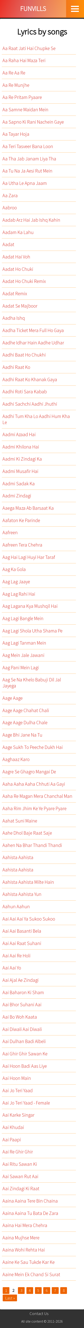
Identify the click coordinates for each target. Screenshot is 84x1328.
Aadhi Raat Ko (16, 367)
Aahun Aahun (16, 907)
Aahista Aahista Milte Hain (28, 882)
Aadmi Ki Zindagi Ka (22, 459)
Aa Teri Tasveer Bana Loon (27, 146)
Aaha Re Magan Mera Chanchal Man (37, 796)
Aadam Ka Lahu (18, 232)
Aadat (8, 244)
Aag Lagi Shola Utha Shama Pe (32, 631)
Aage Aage (12, 698)
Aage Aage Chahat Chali (25, 710)
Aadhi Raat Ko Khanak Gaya (29, 379)
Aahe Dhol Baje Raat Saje (27, 833)
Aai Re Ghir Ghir (17, 1152)
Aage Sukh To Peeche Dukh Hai (32, 747)
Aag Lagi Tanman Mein (24, 643)
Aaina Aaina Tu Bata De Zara (30, 1213)
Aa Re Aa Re (13, 73)
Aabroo (9, 208)
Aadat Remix (14, 294)
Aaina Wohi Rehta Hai (23, 1250)
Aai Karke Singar (18, 1115)
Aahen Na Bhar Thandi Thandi (32, 845)
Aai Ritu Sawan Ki (19, 1164)
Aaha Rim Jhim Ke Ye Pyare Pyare (34, 808)
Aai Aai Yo (11, 968)
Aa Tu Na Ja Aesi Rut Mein (27, 171)
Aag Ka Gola (14, 569)
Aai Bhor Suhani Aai (21, 1005)
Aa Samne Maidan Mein (25, 110)
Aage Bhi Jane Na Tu (22, 735)
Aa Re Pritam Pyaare (22, 97)
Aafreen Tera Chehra (22, 545)
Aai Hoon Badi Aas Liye (24, 1066)
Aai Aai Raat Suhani (21, 943)
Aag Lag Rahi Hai (18, 594)
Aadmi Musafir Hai (20, 471)
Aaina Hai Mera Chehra (24, 1225)
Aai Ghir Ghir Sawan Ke (24, 1054)
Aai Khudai (13, 1127)
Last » (10, 1298)
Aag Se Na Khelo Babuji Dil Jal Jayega (31, 683)
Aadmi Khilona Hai (20, 447)
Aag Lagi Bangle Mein (22, 618)
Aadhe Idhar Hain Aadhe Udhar (33, 343)
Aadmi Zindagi (16, 496)
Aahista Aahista (17, 857)
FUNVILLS (33, 8)
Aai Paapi (11, 1140)
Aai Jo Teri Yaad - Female (26, 1103)
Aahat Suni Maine (19, 821)
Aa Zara (10, 196)
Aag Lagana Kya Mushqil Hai (30, 606)
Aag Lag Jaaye (16, 582)
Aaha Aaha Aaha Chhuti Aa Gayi (33, 784)
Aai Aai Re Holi (16, 956)
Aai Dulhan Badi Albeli (24, 1041)
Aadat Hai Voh (16, 257)
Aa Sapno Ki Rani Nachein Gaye (33, 122)
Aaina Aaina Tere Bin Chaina (30, 1201)
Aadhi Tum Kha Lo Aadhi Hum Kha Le (36, 419)
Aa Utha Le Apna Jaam (24, 183)
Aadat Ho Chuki (17, 269)
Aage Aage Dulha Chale (24, 723)
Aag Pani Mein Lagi (20, 668)
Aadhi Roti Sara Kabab (24, 392)
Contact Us (39, 1313)
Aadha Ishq (13, 318)
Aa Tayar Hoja (15, 134)
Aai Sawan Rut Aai (20, 1176)
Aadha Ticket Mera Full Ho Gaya (33, 330)
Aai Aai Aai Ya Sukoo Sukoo (28, 919)
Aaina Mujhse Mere (20, 1238)
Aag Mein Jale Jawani (23, 655)
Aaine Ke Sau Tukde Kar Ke (28, 1262)
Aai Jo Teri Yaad (17, 1090)
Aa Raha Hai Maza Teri (23, 60)
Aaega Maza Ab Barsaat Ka (28, 508)
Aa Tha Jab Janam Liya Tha (29, 159)
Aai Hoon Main (16, 1078)
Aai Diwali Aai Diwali (22, 1029)
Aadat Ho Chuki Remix (24, 281)
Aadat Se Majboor (19, 306)
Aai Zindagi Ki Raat (20, 1189)
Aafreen (10, 532)
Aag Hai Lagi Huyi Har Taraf (28, 557)
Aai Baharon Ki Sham (23, 992)
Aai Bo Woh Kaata (19, 1017)
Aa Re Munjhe (15, 85)
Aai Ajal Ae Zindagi (20, 980)
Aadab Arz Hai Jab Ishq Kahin (31, 220)
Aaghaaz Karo (16, 759)
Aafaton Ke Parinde (21, 520)
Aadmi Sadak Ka (18, 484)
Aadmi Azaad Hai (19, 434)
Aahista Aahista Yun (21, 894)
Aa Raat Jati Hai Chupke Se (29, 48)
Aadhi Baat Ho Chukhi (24, 355)
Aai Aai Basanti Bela (21, 931)
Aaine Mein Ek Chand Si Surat (31, 1274)
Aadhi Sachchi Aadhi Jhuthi (29, 404)
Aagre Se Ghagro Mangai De (29, 772)
